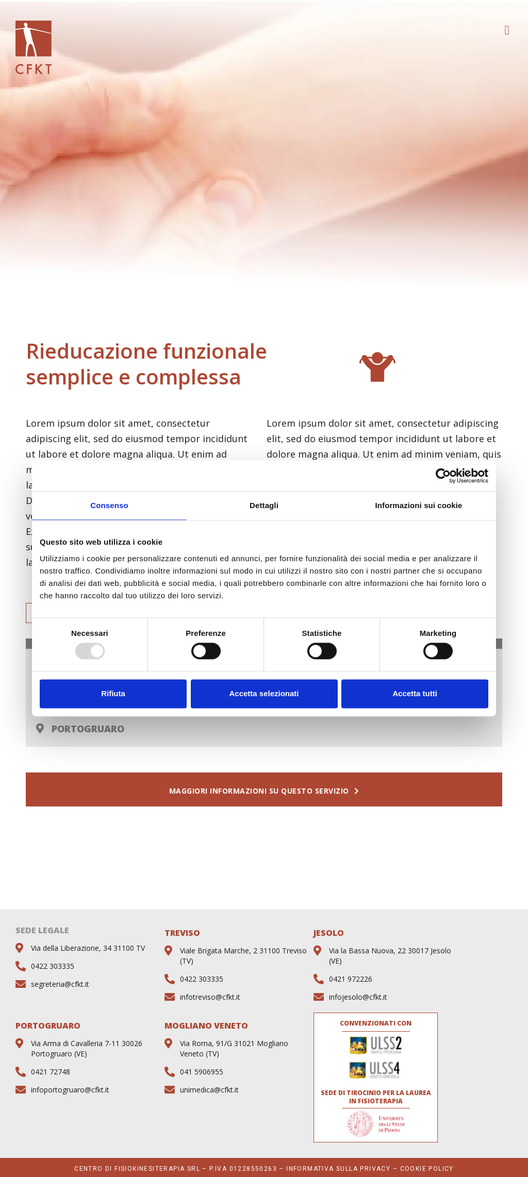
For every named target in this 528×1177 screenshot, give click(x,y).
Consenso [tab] (109, 505)
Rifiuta (113, 693)
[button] (507, 30)
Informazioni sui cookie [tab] (419, 505)
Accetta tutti (414, 693)
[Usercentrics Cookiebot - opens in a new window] (443, 475)
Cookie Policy (427, 1168)
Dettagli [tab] (264, 505)
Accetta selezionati (264, 693)
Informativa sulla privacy (338, 1168)
